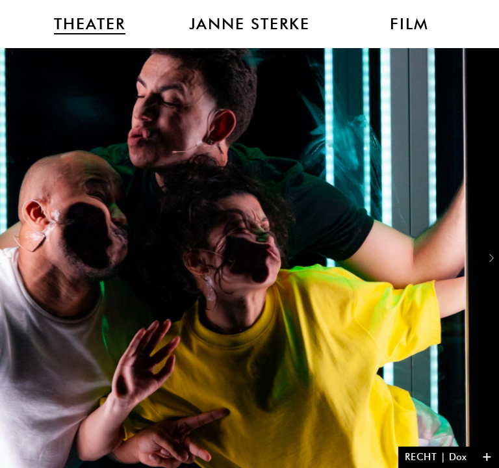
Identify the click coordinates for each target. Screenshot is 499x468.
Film (409, 24)
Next (491, 257)
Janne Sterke (249, 24)
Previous (7, 257)
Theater (89, 24)
